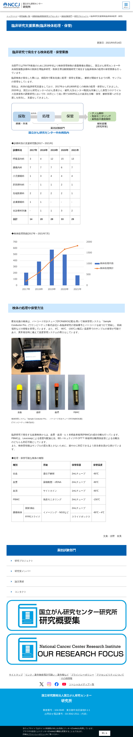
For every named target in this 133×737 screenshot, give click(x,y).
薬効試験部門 (66, 16)
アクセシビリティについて (110, 674)
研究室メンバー (23, 571)
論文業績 (19, 581)
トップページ (12, 16)
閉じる (104, 733)
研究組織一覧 (24, 16)
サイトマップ (16, 674)
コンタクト (20, 591)
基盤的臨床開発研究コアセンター (45, 16)
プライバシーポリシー (82, 674)
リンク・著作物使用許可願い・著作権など (47, 674)
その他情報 (66, 678)
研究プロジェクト (81, 16)
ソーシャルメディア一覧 (81, 684)
